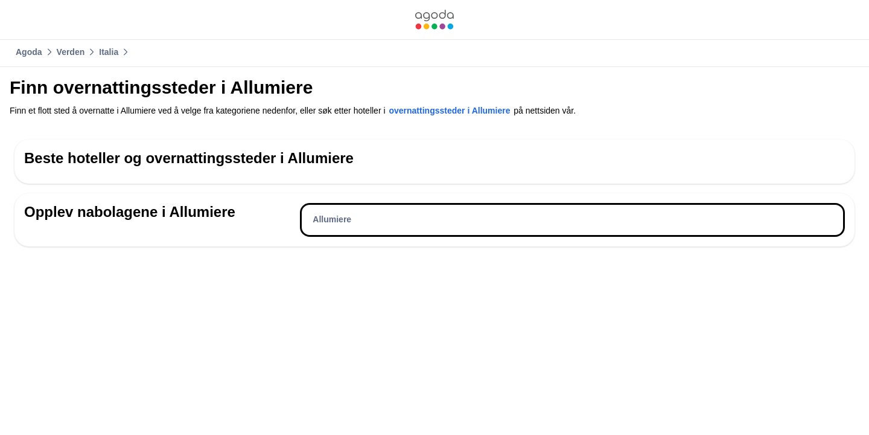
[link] (434, 20)
